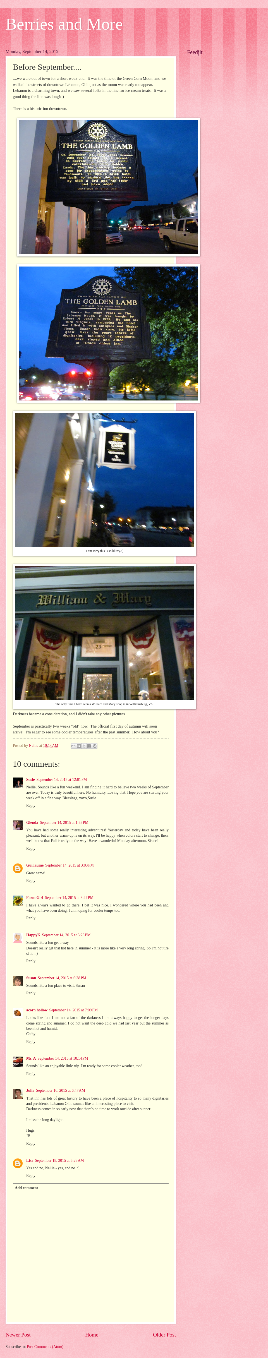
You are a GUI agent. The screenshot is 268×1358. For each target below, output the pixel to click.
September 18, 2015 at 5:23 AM (59, 1160)
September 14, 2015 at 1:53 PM (64, 822)
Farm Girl (34, 898)
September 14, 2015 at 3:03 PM (69, 865)
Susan (31, 978)
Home (91, 1335)
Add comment (26, 1188)
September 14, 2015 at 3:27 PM (69, 898)
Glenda (32, 822)
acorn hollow (36, 1010)
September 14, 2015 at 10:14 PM (63, 1058)
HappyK (33, 935)
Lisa (29, 1160)
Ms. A (31, 1058)
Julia (30, 1090)
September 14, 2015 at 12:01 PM (62, 780)
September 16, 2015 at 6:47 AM (60, 1090)
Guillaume (35, 865)
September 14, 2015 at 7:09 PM (73, 1010)
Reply (30, 805)
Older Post (164, 1335)
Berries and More (64, 24)
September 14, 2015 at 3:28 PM (66, 935)
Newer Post (18, 1335)
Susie (30, 780)
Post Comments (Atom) (45, 1347)
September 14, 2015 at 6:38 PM (62, 978)
